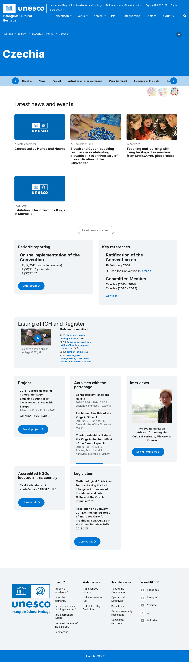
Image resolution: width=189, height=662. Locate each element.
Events (80, 16)
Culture (22, 33)
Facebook (149, 590)
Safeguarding (131, 16)
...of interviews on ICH (93, 599)
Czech (146, 271)
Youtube (148, 605)
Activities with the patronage (85, 80)
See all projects (33, 429)
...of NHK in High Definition (92, 608)
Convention (61, 16)
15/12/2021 (29, 269)
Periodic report (118, 80)
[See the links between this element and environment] (163, 91)
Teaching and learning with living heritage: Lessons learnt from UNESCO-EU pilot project (150, 152)
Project (57, 80)
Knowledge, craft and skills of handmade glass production (76, 345)
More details (31, 285)
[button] (179, 36)
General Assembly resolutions (121, 613)
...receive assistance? (61, 590)
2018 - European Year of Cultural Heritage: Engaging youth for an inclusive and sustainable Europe (36, 398)
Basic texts (117, 606)
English (174, 5)
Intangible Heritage (43, 33)
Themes (97, 16)
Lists (112, 16)
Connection (56, 10)
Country (168, 16)
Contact (111, 296)
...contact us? (62, 631)
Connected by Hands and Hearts (39, 149)
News (42, 80)
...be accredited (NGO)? (64, 616)
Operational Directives (118, 599)
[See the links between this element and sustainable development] (174, 91)
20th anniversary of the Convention (124, 5)
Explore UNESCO (156, 5)
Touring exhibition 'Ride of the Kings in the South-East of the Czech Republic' (94, 439)
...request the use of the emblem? (66, 625)
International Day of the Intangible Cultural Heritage (76, 5)
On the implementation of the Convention (50, 257)
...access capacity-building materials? (65, 608)
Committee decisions (117, 621)
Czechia (27, 80)
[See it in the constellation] (151, 91)
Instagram (149, 597)
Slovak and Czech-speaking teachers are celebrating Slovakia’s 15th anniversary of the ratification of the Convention (94, 156)
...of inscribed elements (90, 590)
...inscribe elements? (60, 599)
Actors (151, 16)
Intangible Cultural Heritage (17, 18)
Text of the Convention (118, 590)
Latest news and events (96, 230)
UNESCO (8, 33)
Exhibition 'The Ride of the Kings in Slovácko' (39, 212)
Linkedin (148, 620)
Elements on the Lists (146, 80)
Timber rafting (75, 352)
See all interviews (148, 451)
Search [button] (183, 16)
